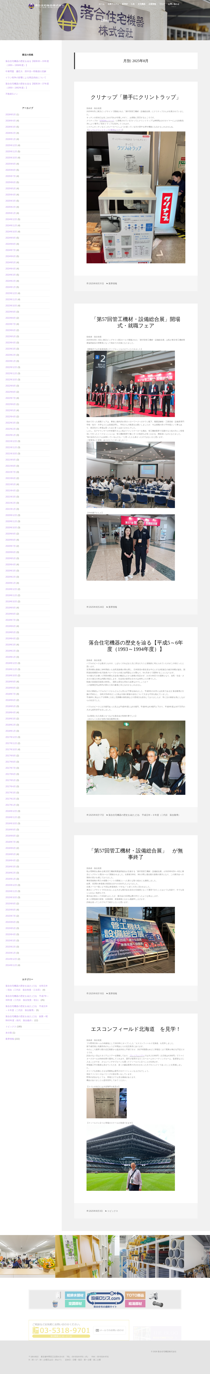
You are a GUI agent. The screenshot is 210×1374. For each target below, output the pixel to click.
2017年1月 (10, 805)
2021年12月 (11, 441)
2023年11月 (11, 299)
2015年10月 (11, 897)
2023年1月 (10, 361)
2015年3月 (10, 940)
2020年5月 (10, 558)
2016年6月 (10, 848)
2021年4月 (10, 490)
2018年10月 (11, 675)
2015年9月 (10, 903)
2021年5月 (10, 484)
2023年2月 (10, 355)
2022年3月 (10, 423)
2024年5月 (10, 262)
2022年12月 (11, 367)
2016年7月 (10, 842)
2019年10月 (11, 601)
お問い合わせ (173, 5)
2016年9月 (10, 829)
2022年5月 (10, 410)
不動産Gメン (11, 94)
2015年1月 (10, 953)
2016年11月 (11, 817)
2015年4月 (10, 934)
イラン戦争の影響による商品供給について (25, 77)
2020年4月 (10, 564)
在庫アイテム (113, 5)
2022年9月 (10, 386)
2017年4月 (10, 786)
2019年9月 (10, 608)
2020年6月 (10, 552)
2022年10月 (11, 379)
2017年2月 (10, 799)
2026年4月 (10, 121)
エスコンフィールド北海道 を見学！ (136, 1029)
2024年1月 (10, 287)
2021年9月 (10, 460)
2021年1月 (10, 509)
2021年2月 (10, 503)
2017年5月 (10, 780)
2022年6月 (10, 404)
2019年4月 (10, 638)
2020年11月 (11, 521)
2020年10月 (11, 527)
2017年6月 (10, 774)
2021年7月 (10, 472)
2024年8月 (10, 244)
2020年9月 (10, 534)
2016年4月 (10, 860)
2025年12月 (11, 145)
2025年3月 (10, 201)
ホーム (101, 5)
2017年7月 (10, 768)
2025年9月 (10, 164)
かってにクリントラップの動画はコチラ (105, 130)
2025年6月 (10, 182)
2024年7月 (10, 250)
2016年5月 (10, 854)
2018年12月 (11, 663)
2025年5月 (10, 188)
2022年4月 (10, 416)
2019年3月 (10, 645)
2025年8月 (10, 170)
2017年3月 (10, 792)
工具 (133, 5)
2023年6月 (10, 330)
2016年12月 (11, 811)
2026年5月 (10, 114)
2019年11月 (11, 595)
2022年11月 (11, 373)
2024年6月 (10, 256)
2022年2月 (10, 429)
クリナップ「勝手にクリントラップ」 (136, 97)
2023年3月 (10, 349)
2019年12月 (11, 589)
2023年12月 (11, 293)
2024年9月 (10, 238)
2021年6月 (10, 478)
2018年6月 (10, 700)
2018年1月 (10, 731)
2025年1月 (10, 213)
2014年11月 (11, 965)
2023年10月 (11, 305)
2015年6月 (10, 922)
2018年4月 (10, 712)
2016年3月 (10, 866)
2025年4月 (10, 195)
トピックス (10, 1026)
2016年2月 (10, 873)
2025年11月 (11, 151)
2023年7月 (10, 324)
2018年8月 (10, 688)
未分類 (8, 1033)
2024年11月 (11, 225)
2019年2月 (10, 651)
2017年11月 (11, 743)
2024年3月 (10, 275)
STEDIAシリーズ (107, 121)
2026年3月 (10, 127)
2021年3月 (10, 497)
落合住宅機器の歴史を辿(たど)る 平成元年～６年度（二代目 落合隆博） (144, 814)
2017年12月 (11, 737)
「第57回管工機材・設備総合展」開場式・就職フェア (135, 322)
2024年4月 (10, 268)
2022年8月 (10, 392)
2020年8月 (10, 540)
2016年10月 (11, 823)
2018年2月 (10, 725)
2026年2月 (10, 133)
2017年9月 (10, 755)
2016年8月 (10, 836)
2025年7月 (10, 176)
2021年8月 (10, 466)
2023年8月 (10, 318)
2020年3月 (10, 571)
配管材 (125, 5)
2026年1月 (10, 139)
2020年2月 (10, 577)
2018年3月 (10, 718)
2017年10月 (11, 749)
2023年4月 (10, 342)
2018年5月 (10, 706)
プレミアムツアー (137, 1056)
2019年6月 (10, 626)
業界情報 (9, 1039)
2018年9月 (10, 682)
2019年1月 (10, 657)
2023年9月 (10, 312)
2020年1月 (10, 583)
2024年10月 (11, 231)
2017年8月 (10, 762)
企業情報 (152, 5)
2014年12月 (11, 959)
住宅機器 (141, 5)
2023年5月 (10, 336)
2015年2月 (10, 947)
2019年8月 (10, 614)
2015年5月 (10, 928)
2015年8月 (10, 910)
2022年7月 (10, 398)
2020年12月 (11, 515)
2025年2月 (10, 207)
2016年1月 (10, 879)
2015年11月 (11, 891)
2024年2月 (10, 281)
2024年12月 (11, 219)
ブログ (162, 5)
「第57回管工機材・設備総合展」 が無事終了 (136, 854)
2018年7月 (10, 694)
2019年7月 (10, 620)
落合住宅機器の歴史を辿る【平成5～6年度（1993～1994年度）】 (136, 646)
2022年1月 (10, 435)
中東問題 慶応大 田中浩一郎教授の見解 (25, 71)
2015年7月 (10, 916)
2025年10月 (11, 158)
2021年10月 (11, 453)
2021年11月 (11, 447)
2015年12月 (11, 885)
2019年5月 (10, 632)
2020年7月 (10, 546)
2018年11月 (11, 669)
